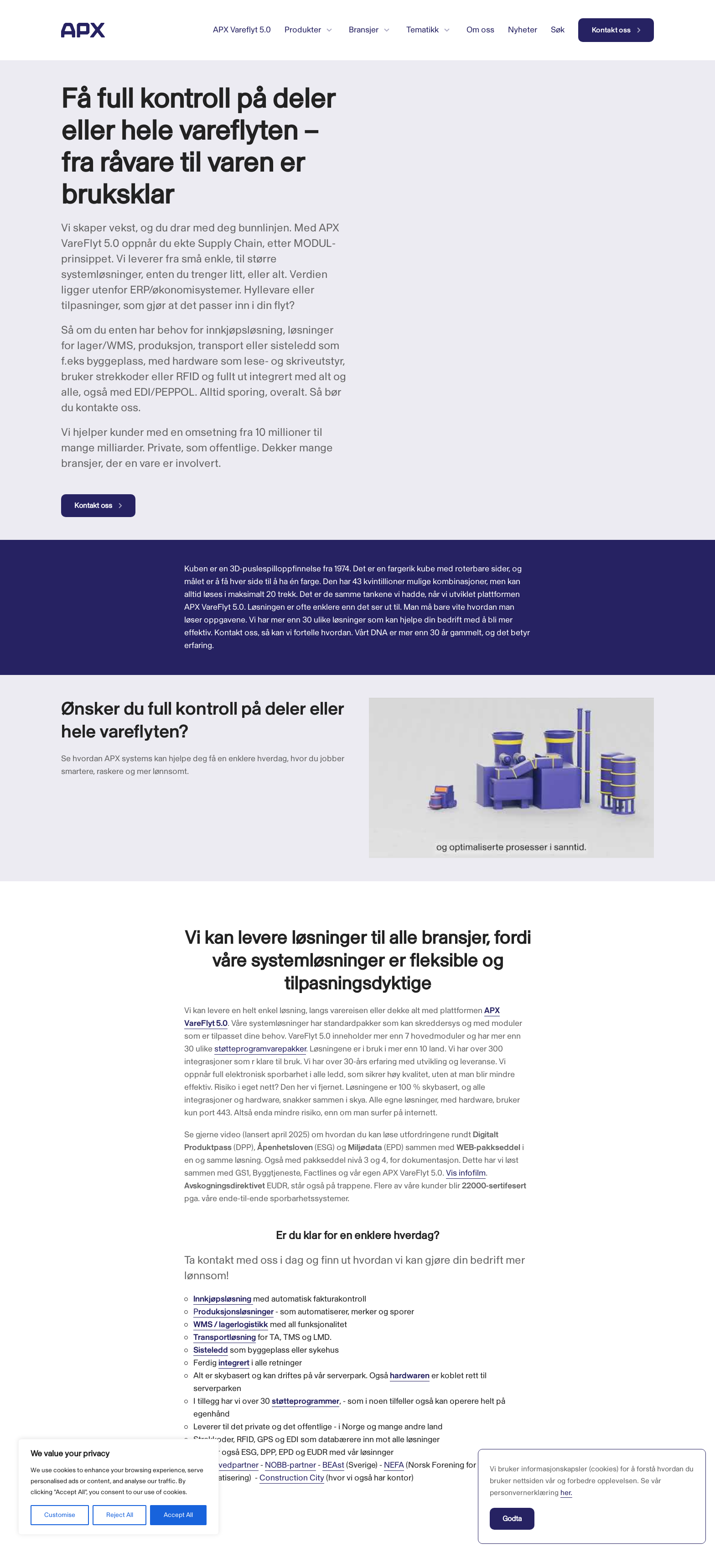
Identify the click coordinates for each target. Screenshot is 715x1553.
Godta (512, 1518)
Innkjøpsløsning (222, 1299)
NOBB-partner (290, 1465)
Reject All (119, 1515)
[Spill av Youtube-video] (511, 778)
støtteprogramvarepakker (260, 1049)
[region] (118, 1487)
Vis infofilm (466, 1173)
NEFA (394, 1465)
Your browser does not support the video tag (437, 118)
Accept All (178, 1515)
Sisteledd (210, 1350)
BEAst (333, 1465)
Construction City (291, 1478)
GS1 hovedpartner (226, 1465)
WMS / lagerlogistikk (230, 1324)
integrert (233, 1363)
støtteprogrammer (305, 1401)
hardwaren (410, 1375)
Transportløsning (224, 1337)
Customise (59, 1515)
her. (566, 1492)
